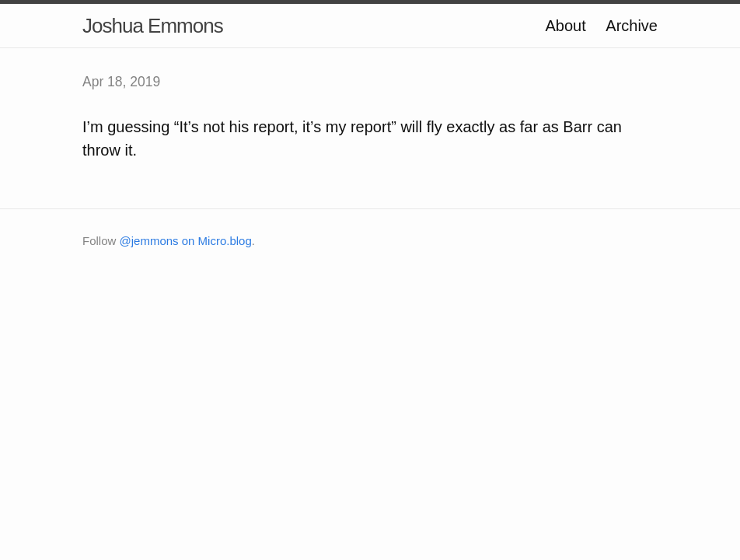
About (565, 25)
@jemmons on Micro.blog (186, 240)
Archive (632, 25)
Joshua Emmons (152, 25)
